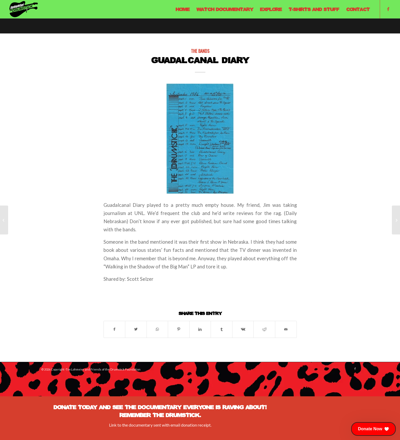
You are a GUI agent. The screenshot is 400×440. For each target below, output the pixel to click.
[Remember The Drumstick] (23, 9)
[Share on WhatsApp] (157, 329)
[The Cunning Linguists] (396, 220)
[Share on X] (136, 329)
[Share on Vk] (243, 329)
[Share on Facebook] (114, 329)
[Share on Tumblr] (221, 329)
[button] (373, 429)
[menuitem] (182, 9)
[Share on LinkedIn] (200, 329)
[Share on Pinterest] (178, 329)
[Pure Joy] (4, 220)
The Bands (200, 51)
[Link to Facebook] (388, 9)
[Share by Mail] (286, 329)
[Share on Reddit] (264, 329)
